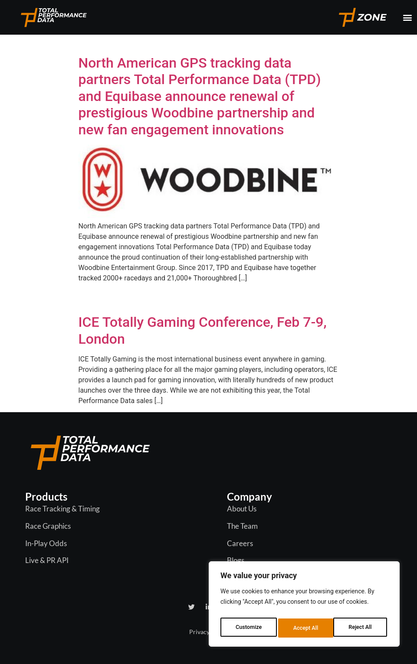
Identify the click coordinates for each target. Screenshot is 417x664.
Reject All (305, 628)
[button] (408, 17)
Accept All (361, 628)
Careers (240, 543)
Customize (248, 628)
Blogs (235, 560)
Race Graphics (48, 526)
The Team (242, 526)
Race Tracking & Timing (62, 508)
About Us (241, 508)
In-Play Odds (46, 543)
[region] (304, 606)
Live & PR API (47, 560)
